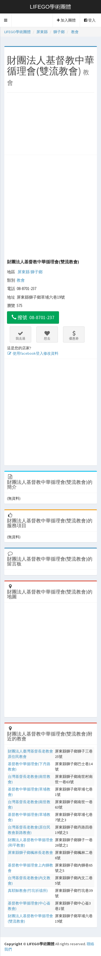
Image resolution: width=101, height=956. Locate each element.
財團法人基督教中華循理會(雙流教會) (43, 261)
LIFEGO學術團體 (50, 7)
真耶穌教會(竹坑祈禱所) (28, 890)
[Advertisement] (50, 125)
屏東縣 (24, 271)
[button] (6, 20)
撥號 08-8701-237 (33, 317)
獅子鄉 (36, 271)
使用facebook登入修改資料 (32, 353)
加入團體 (66, 20)
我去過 (20, 335)
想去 (47, 335)
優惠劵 (74, 335)
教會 (21, 280)
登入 (90, 20)
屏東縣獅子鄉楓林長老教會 (30, 852)
